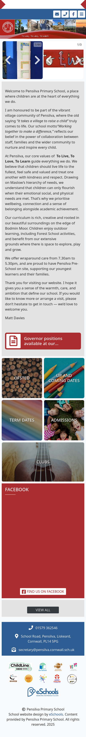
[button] (8, 60)
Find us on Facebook (43, 591)
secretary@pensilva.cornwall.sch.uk (46, 649)
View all (43, 610)
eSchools (56, 714)
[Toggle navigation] (81, 14)
